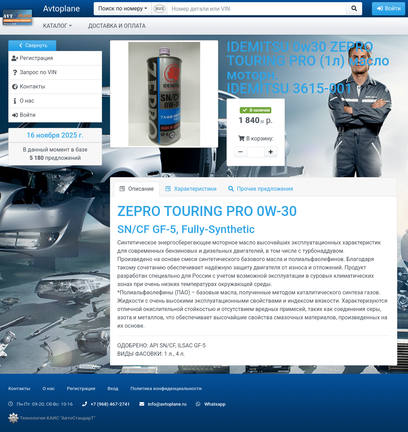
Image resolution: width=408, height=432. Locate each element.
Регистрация (81, 388)
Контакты (19, 388)
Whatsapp (211, 404)
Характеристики (190, 188)
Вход (113, 388)
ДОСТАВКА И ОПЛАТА (117, 26)
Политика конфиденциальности (166, 388)
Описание (137, 188)
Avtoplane (61, 9)
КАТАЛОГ (55, 26)
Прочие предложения (260, 188)
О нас (49, 388)
